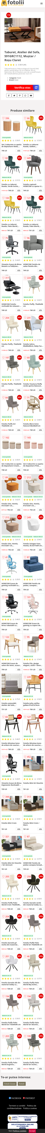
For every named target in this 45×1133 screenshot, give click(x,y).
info (18, 150)
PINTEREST (29, 1098)
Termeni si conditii (17, 1105)
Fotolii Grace (9, 1083)
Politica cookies (30, 1108)
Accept (32, 1131)
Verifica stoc (26, 87)
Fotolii (21, 1083)
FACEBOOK (15, 1098)
